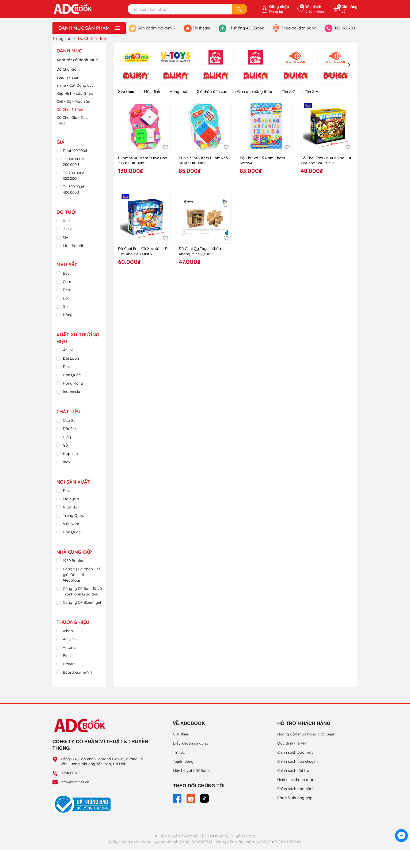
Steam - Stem (68, 77)
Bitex (67, 655)
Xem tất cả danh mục (77, 59)
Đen (66, 289)
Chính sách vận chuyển (297, 761)
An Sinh (69, 639)
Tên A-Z (286, 91)
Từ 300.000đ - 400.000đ (75, 189)
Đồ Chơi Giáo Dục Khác (72, 120)
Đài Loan (71, 358)
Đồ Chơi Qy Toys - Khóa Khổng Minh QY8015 (200, 251)
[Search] (239, 9)
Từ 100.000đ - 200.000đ (74, 162)
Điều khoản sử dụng (190, 743)
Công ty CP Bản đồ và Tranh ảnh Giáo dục (82, 591)
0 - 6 (67, 220)
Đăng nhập (279, 6)
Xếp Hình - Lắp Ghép (74, 93)
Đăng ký (276, 11)
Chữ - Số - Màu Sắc (73, 101)
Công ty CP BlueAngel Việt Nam (82, 605)
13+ (65, 237)
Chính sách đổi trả (293, 770)
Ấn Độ (68, 350)
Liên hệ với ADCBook (191, 770)
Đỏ (65, 298)
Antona (69, 647)
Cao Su (69, 420)
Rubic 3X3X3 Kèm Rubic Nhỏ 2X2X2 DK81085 (142, 160)
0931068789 (70, 773)
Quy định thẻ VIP (291, 743)
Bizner (68, 664)
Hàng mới (176, 91)
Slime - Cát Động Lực (74, 85)
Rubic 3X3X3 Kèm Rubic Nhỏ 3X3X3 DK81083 (203, 160)
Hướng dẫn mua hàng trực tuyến (306, 734)
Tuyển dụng (183, 761)
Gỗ (65, 445)
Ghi (66, 306)
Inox (66, 462)
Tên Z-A (309, 91)
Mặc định (149, 91)
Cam (67, 281)
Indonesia (71, 391)
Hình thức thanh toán (295, 779)
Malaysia (71, 498)
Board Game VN (77, 672)
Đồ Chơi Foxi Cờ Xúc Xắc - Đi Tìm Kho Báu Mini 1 (326, 160)
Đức (66, 366)
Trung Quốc (73, 515)
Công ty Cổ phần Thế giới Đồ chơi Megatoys (82, 575)
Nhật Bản (71, 507)
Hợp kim (70, 453)
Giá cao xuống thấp (252, 91)
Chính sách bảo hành (295, 788)
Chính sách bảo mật (295, 752)
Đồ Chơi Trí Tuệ (69, 109)
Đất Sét (69, 428)
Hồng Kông (73, 383)
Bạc (66, 273)
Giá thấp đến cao (209, 91)
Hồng (68, 314)
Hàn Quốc (72, 375)
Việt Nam (71, 523)
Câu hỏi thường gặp (295, 797)
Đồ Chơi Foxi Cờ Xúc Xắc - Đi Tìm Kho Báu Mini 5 (143, 251)
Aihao (68, 630)
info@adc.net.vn (74, 782)
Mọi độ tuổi (73, 245)
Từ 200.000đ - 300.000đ (75, 175)
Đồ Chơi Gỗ (66, 69)
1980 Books (73, 560)
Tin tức (179, 752)
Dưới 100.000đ (75, 150)
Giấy (67, 437)
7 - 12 (67, 229)
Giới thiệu (181, 734)
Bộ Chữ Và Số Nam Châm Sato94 (262, 160)
